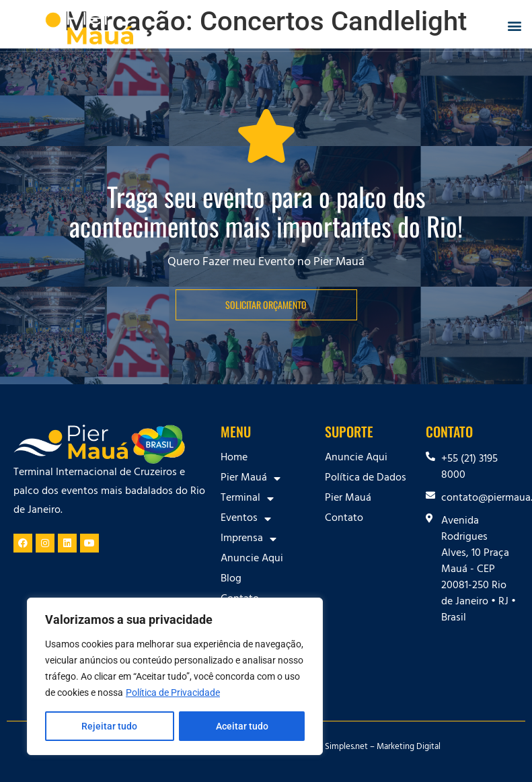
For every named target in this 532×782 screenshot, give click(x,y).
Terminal (247, 498)
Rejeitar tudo (109, 726)
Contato (344, 519)
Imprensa (248, 539)
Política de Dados (365, 478)
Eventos (246, 519)
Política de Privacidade (173, 692)
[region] (175, 676)
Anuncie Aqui (252, 559)
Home (234, 458)
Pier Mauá (250, 478)
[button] (514, 26)
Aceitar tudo (242, 726)
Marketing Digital (409, 748)
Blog (231, 579)
